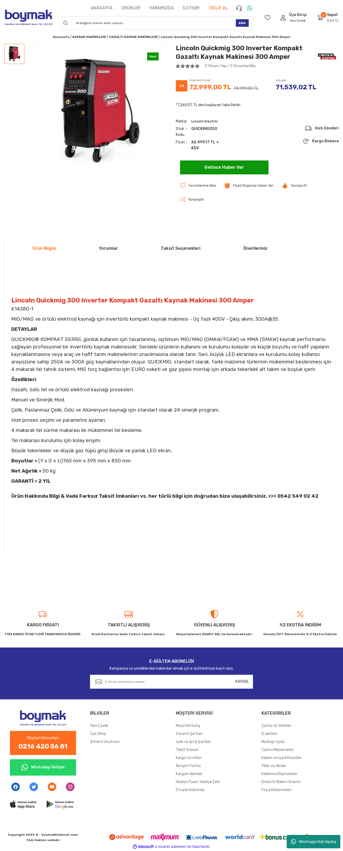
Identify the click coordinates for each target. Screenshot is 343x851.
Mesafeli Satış (188, 726)
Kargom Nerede (189, 774)
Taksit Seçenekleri (180, 248)
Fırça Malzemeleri (277, 790)
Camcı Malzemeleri (278, 750)
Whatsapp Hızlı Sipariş (313, 842)
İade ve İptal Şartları (193, 742)
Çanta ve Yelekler (277, 726)
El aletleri (269, 734)
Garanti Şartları (189, 734)
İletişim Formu (188, 766)
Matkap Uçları (273, 742)
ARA (242, 23)
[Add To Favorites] (199, 186)
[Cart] (320, 17)
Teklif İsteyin (187, 750)
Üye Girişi (98, 734)
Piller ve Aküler (274, 766)
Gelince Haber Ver (224, 167)
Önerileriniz (255, 248)
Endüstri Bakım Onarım (281, 782)
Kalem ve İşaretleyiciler (282, 758)
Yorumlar (108, 248)
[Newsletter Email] (171, 682)
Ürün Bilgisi (44, 248)
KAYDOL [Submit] (242, 682)
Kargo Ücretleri (189, 758)
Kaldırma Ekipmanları (279, 774)
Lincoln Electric (206, 121)
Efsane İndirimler (190, 790)
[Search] (157, 23)
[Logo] (28, 17)
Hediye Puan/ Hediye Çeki (198, 782)
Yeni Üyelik (298, 20)
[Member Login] (283, 17)
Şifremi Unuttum (105, 742)
